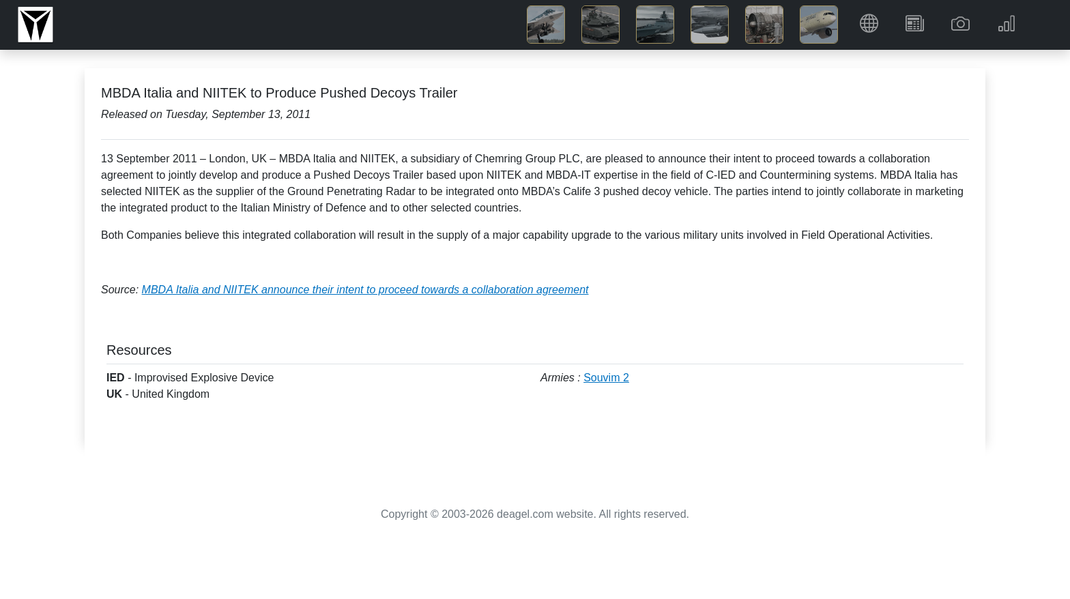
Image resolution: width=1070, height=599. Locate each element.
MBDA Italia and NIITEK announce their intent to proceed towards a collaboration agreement (365, 289)
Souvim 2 (606, 377)
